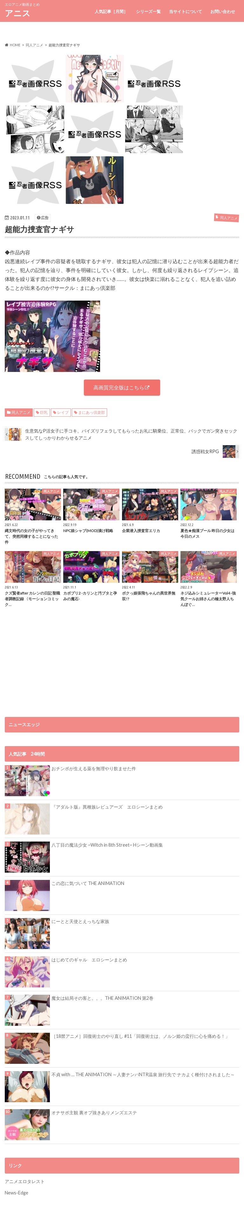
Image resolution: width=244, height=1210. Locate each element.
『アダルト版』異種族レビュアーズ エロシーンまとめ (107, 807)
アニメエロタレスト (25, 1181)
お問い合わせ (222, 11)
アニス (17, 13)
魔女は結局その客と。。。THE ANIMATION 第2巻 (102, 998)
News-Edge (16, 1192)
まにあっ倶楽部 (91, 412)
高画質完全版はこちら (118, 387)
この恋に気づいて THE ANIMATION (87, 883)
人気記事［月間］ (111, 11)
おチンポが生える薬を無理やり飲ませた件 (93, 768)
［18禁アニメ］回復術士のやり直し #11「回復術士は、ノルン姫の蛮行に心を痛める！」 (140, 1036)
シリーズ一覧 (148, 11)
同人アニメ (20, 412)
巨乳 (44, 412)
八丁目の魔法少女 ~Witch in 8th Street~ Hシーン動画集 (107, 845)
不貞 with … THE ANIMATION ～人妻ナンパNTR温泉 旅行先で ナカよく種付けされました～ (143, 1074)
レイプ (63, 412)
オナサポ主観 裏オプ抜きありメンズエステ (94, 1112)
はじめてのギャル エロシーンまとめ (89, 959)
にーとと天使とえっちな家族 (80, 921)
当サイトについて (185, 11)
